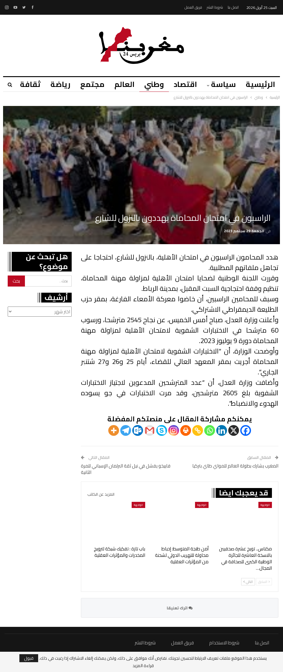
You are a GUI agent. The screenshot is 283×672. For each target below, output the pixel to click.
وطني (151, 84)
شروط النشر (215, 7)
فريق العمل (193, 7)
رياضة (55, 84)
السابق (264, 582)
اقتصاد (183, 84)
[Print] (185, 430)
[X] (233, 430)
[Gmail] (149, 430)
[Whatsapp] (209, 430)
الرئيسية (260, 84)
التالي (248, 582)
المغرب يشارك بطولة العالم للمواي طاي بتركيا (235, 465)
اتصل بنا (233, 7)
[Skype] (161, 430)
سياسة (222, 84)
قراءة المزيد (143, 665)
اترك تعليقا (180, 607)
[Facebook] (245, 430)
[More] (113, 430)
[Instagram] (173, 430)
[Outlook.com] (137, 430)
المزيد (23, 84)
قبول (29, 658)
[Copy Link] (197, 430)
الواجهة (265, 504)
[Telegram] (125, 430)
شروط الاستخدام (224, 642)
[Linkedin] (221, 430)
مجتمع (88, 84)
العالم (121, 84)
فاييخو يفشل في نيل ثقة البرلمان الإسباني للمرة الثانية (125, 469)
